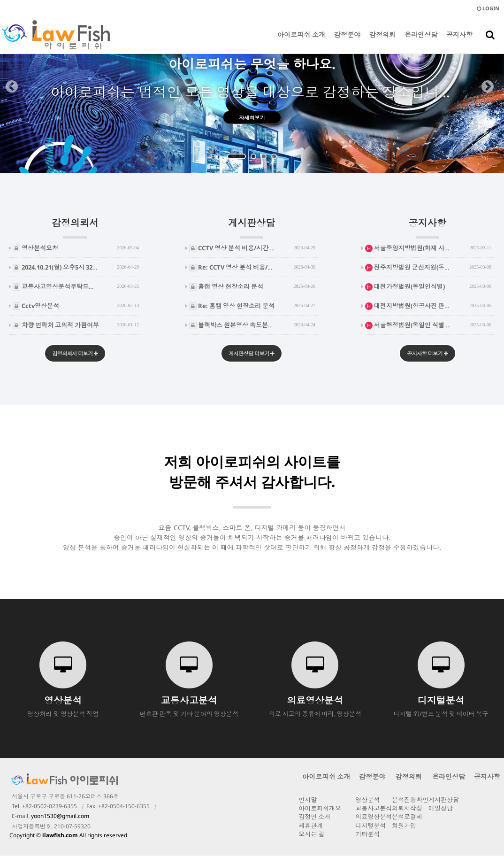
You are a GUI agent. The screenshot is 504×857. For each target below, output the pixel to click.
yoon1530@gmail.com (60, 817)
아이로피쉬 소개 (301, 42)
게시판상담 (251, 227)
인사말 (307, 801)
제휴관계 (310, 827)
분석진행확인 (410, 801)
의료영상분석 (373, 818)
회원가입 (404, 827)
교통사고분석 (373, 809)
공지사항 (459, 42)
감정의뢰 (382, 42)
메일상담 (440, 809)
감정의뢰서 (75, 227)
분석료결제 (407, 818)
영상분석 (367, 801)
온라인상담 (421, 42)
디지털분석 (370, 827)
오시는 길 (311, 835)
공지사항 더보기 (427, 354)
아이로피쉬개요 (319, 809)
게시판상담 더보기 (251, 354)
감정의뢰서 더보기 (75, 354)
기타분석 (367, 835)
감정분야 (347, 42)
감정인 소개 (314, 818)
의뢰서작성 (407, 809)
